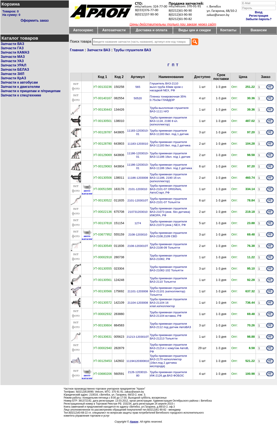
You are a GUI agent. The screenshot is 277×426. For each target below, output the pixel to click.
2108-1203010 (137, 234)
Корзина (10, 4)
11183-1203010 (138, 143)
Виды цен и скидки (194, 30)
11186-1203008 (138, 177)
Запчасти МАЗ (13, 56)
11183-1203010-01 (137, 132)
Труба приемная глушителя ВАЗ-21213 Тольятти (168, 336)
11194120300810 (137, 361)
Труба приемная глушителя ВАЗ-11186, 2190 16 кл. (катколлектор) (168, 178)
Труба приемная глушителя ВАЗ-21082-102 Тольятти (168, 268)
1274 (137, 223)
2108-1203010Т (137, 246)
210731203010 (137, 211)
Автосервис (83, 30)
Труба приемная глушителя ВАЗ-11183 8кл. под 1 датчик (169, 132)
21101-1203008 (138, 291)
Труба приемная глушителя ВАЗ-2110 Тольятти (168, 280)
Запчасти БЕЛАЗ (15, 69)
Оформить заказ (35, 20)
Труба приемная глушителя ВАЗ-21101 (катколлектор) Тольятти (168, 291)
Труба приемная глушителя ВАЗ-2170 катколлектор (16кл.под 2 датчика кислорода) (168, 361)
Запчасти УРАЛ (13, 65)
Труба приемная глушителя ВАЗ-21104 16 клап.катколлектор (168, 303)
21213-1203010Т (138, 336)
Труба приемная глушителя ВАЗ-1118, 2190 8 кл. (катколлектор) (168, 121)
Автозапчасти (113, 30)
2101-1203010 (137, 189)
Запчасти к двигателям (20, 86)
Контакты (228, 30)
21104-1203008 (138, 302)
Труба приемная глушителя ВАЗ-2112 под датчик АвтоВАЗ (170, 325)
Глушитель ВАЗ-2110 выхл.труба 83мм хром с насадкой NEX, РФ (166, 87)
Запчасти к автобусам (19, 82)
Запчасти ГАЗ (12, 48)
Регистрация (258, 15)
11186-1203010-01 (137, 155)
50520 (138, 98)
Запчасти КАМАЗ (15, 52)
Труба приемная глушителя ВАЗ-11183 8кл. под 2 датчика (170, 143)
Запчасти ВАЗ (12, 44)
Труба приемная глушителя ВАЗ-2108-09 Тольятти (168, 246)
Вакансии (258, 30)
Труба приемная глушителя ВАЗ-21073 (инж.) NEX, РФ (168, 223)
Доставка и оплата (151, 30)
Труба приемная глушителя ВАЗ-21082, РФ (168, 257)
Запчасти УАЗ (12, 61)
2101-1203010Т (137, 200)
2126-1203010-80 (138, 373)
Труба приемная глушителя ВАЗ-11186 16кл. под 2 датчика (171, 166)
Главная (77, 50)
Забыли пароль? (259, 19)
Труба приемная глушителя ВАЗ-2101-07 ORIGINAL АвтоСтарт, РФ (168, 189)
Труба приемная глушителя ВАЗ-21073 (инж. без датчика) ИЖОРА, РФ (170, 212)
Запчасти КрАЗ (13, 78)
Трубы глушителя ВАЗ (132, 50)
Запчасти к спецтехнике (21, 95)
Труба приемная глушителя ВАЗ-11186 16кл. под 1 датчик (170, 155)
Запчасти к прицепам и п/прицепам (30, 91)
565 (137, 86)
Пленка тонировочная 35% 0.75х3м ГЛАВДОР (168, 98)
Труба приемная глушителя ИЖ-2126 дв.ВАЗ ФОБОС (168, 373)
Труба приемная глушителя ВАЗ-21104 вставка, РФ (168, 314)
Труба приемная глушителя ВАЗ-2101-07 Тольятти (168, 200)
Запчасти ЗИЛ (12, 74)
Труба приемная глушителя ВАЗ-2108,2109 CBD (168, 234)
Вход (258, 12)
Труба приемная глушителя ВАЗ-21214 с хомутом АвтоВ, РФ (169, 348)
